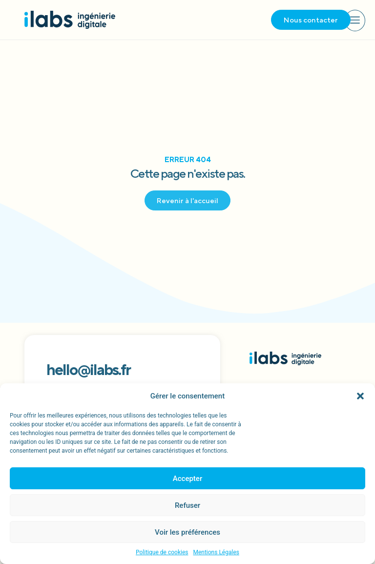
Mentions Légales (216, 552)
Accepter (187, 478)
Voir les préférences (187, 532)
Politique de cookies (162, 552)
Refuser (187, 505)
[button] (360, 396)
